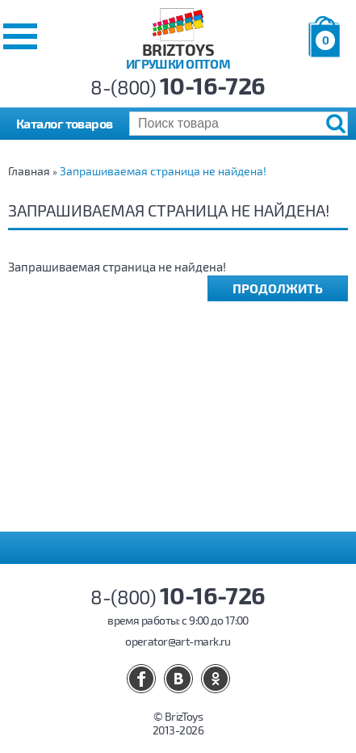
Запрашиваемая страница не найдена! (163, 171)
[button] (20, 36)
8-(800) (178, 87)
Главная (29, 171)
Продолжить (277, 288)
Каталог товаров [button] (64, 123)
